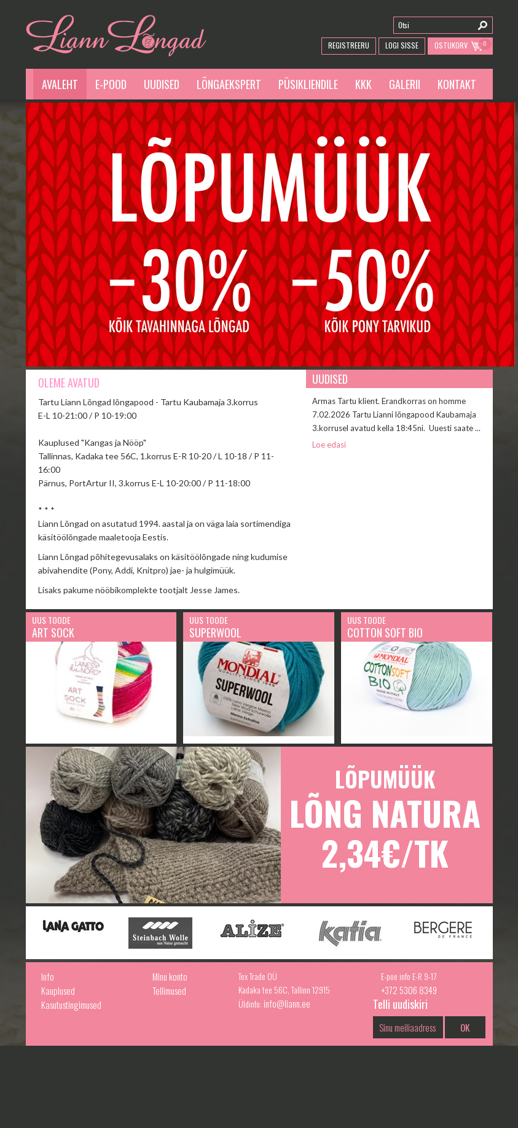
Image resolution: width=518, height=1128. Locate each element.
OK (464, 1027)
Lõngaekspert (229, 84)
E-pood (111, 84)
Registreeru (348, 45)
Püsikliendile (308, 84)
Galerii (404, 84)
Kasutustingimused (71, 1004)
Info (47, 976)
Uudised (161, 84)
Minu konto (169, 976)
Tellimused (169, 990)
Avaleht (60, 84)
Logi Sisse (401, 45)
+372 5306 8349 (409, 990)
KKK (363, 84)
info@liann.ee (287, 1003)
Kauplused (58, 990)
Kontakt (457, 84)
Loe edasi (329, 444)
